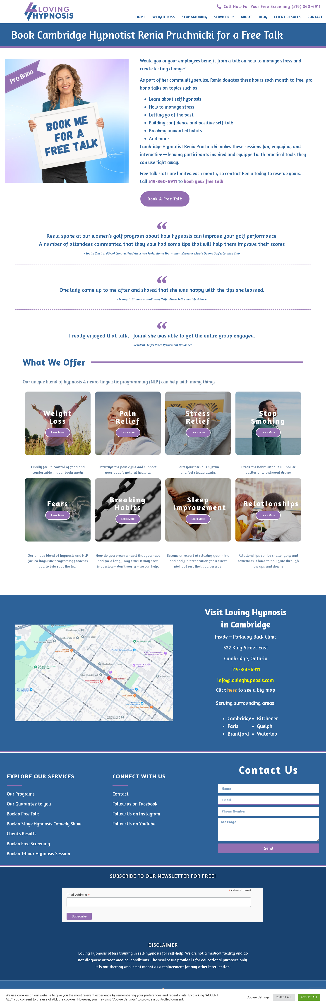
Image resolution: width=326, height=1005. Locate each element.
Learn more (128, 432)
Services (224, 16)
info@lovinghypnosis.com (245, 680)
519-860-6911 (163, 181)
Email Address (78, 895)
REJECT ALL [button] (284, 997)
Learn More (57, 432)
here (232, 690)
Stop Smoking (194, 16)
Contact (315, 16)
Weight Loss (163, 16)
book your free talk (203, 181)
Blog (263, 16)
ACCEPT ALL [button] (309, 997)
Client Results (287, 16)
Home (140, 16)
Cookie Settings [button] (258, 997)
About (246, 16)
